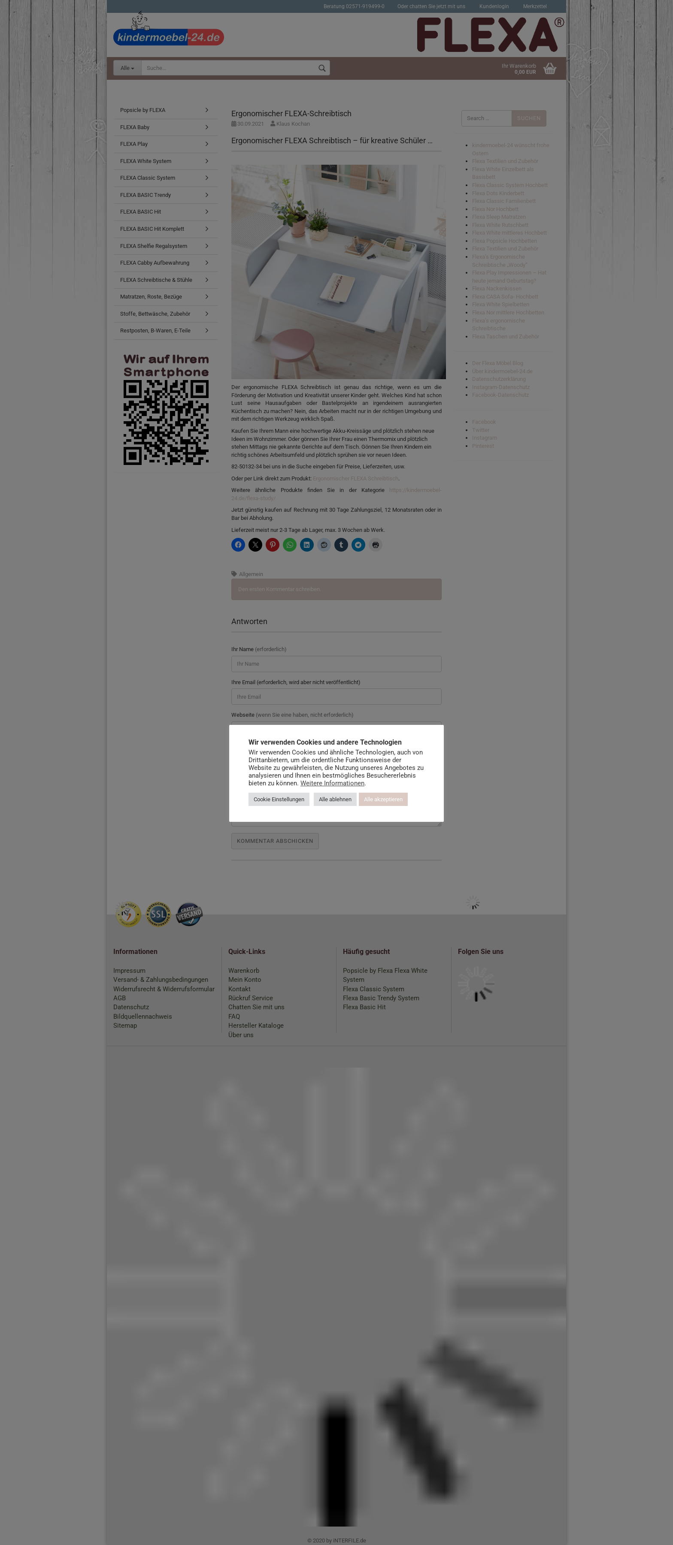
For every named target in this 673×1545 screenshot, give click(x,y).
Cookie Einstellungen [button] (279, 799)
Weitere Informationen (332, 783)
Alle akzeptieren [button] (383, 799)
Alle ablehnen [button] (335, 799)
